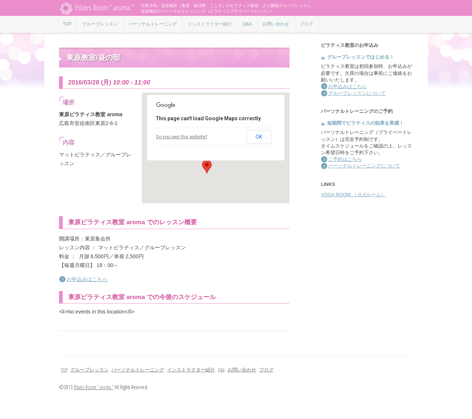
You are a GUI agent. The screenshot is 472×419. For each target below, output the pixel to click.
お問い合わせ (276, 24)
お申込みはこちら (87, 279)
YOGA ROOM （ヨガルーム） (353, 194)
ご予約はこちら (345, 159)
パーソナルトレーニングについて (364, 166)
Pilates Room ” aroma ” (96, 8)
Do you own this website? (181, 136)
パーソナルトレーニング (152, 24)
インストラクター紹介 (210, 24)
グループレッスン (100, 24)
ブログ (306, 24)
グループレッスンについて (357, 93)
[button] (207, 167)
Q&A (247, 24)
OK (259, 137)
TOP (67, 24)
